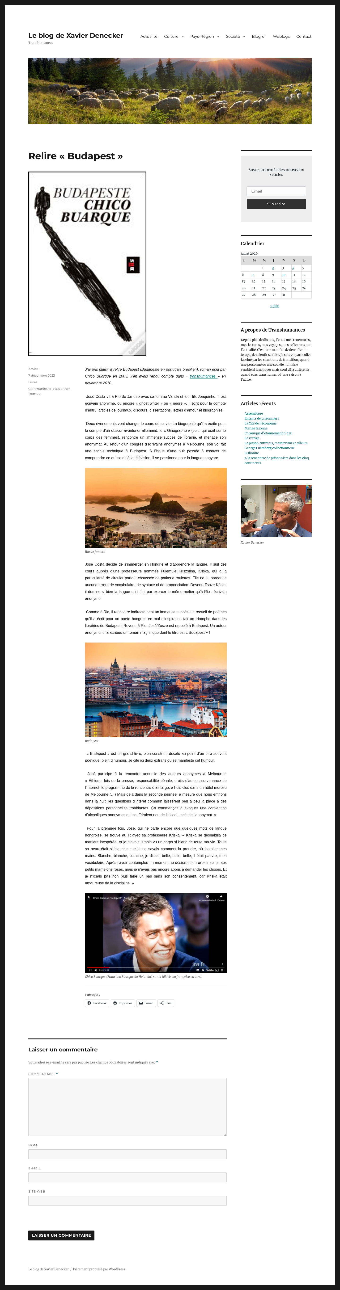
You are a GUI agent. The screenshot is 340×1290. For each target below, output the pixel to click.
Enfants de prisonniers (262, 418)
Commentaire (43, 1074)
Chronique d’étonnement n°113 (268, 433)
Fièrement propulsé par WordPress (99, 1269)
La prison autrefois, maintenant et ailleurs (276, 443)
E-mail (34, 1168)
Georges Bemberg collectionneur (269, 448)
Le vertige (252, 438)
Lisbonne (252, 453)
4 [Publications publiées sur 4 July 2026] (293, 268)
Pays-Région (202, 36)
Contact (304, 36)
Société (233, 36)
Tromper (35, 393)
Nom (32, 1145)
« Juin (274, 306)
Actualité (148, 36)
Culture (171, 36)
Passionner (61, 389)
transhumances (204, 376)
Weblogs (281, 36)
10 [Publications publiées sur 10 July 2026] (283, 275)
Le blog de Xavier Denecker (75, 35)
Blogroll (259, 36)
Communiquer (39, 389)
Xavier (33, 369)
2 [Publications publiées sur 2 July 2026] (273, 268)
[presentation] (60, 1220)
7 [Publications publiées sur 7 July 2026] (253, 275)
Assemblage (254, 414)
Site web (36, 1191)
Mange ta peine (256, 428)
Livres (32, 382)
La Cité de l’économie (260, 423)
